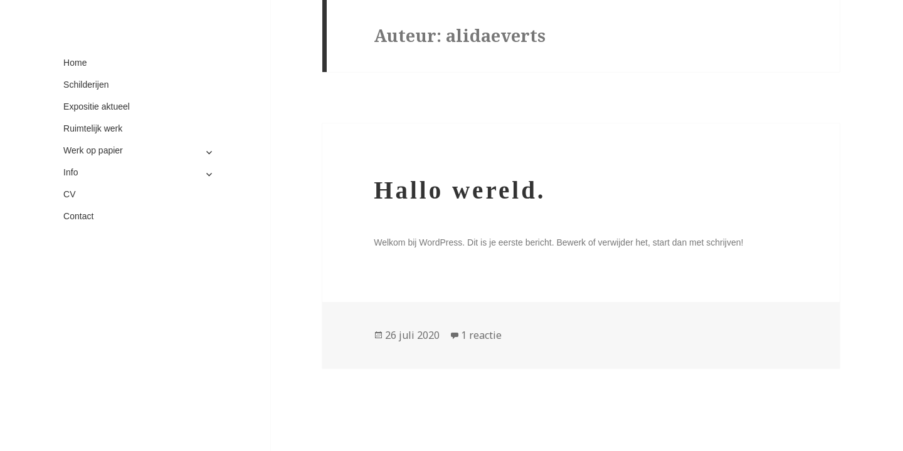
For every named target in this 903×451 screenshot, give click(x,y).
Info (70, 172)
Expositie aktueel (96, 106)
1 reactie (481, 335)
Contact (78, 216)
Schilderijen (85, 85)
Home (75, 63)
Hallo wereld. (460, 190)
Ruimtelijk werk (92, 128)
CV (69, 194)
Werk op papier (93, 150)
